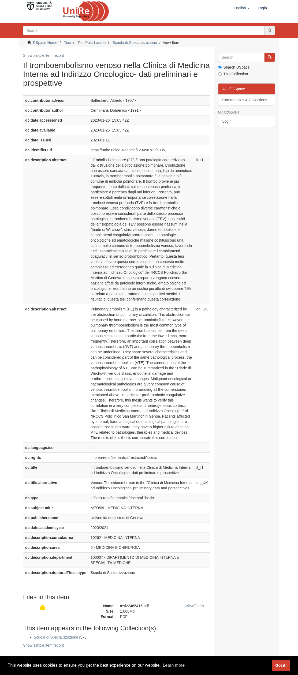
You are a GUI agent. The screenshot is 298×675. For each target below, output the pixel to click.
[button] (242, 8)
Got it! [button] (280, 665)
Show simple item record (43, 55)
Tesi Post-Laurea (91, 42)
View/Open (194, 606)
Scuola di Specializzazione (135, 42)
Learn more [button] (174, 665)
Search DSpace (234, 67)
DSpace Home (45, 42)
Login (227, 121)
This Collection (233, 74)
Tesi (67, 42)
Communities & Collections (244, 100)
